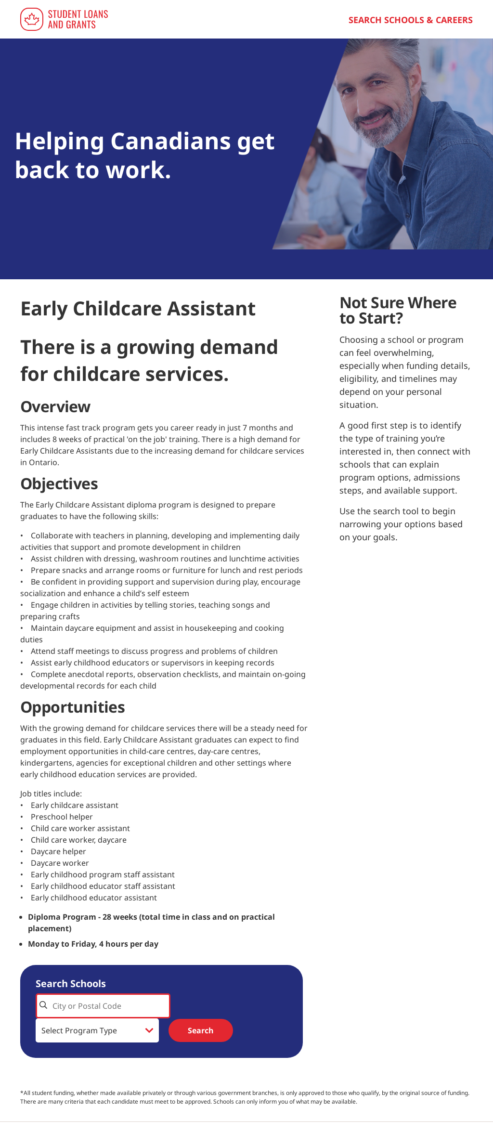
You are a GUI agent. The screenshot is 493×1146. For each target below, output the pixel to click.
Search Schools (71, 983)
